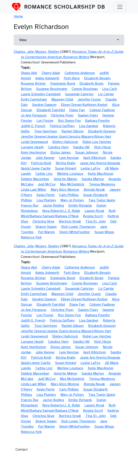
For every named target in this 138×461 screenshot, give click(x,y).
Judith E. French (33, 126)
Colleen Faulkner (102, 110)
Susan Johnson (86, 152)
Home (18, 16)
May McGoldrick (72, 184)
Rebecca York (31, 237)
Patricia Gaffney (62, 126)
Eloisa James (60, 152)
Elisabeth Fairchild (50, 110)
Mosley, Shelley (47, 52)
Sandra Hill (81, 147)
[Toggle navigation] (120, 6)
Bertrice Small (70, 221)
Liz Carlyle (106, 94)
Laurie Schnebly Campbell (41, 94)
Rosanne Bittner (33, 83)
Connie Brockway (85, 89)
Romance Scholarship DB (64, 7)
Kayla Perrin (45, 195)
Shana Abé (29, 73)
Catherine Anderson (80, 73)
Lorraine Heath (32, 147)
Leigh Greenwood (34, 142)
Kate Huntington (33, 152)
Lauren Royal (94, 211)
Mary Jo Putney (72, 200)
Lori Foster (45, 120)
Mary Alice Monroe (65, 189)
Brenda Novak (94, 189)
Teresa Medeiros (102, 184)
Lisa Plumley (46, 200)
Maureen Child (62, 99)
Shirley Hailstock (65, 142)
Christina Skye (43, 221)
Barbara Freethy (97, 120)
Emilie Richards (80, 205)
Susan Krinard (65, 168)
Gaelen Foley (88, 115)
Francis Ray (29, 205)
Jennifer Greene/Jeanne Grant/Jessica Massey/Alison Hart (66, 136)
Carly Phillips (69, 195)
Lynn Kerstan (69, 158)
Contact (21, 449)
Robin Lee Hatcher (96, 142)
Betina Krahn (65, 163)
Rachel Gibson (72, 131)
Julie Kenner (45, 158)
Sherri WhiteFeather (74, 232)
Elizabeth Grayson (102, 131)
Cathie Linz (44, 173)
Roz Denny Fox (69, 120)
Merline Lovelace (70, 173)
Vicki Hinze (102, 147)
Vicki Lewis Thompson (78, 227)
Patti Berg (72, 78)
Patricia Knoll (41, 163)
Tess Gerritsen (45, 131)
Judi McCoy (47, 184)
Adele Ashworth (47, 78)
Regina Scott (93, 216)
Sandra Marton (93, 179)
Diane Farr (77, 110)
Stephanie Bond (62, 83)
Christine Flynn (62, 115)
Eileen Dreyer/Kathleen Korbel (84, 105)
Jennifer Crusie (89, 99)
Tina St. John (95, 221)
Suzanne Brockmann (51, 89)
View (22, 40)
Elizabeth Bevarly (97, 78)
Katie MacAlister (100, 173)
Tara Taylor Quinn (101, 200)
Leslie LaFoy (90, 168)
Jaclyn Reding (53, 205)
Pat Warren (46, 232)
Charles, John (24, 52)
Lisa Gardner (88, 126)
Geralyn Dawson (44, 105)
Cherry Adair (51, 73)
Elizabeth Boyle (91, 83)
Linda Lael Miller (33, 189)
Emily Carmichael (34, 99)
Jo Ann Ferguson (33, 115)
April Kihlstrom (94, 158)
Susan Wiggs (104, 232)
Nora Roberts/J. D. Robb (61, 211)
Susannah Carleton (79, 94)
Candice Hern (58, 147)
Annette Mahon (65, 179)
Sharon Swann (46, 227)
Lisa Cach (109, 89)
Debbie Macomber (35, 179)
